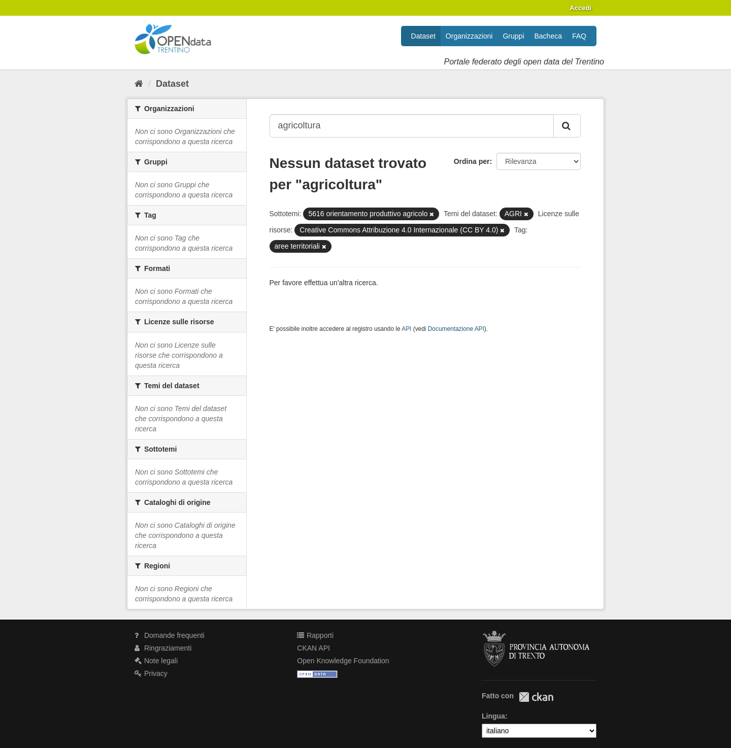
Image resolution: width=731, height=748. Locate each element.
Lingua (493, 716)
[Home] (139, 84)
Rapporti (315, 635)
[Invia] (567, 126)
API (406, 328)
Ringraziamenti (163, 648)
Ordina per (472, 161)
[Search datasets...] (412, 126)
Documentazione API (456, 328)
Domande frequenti (170, 635)
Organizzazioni (469, 36)
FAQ (579, 36)
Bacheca (548, 36)
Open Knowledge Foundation (343, 661)
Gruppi (513, 36)
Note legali (156, 661)
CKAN (536, 697)
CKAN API (313, 648)
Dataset (423, 36)
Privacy (151, 673)
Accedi (580, 8)
